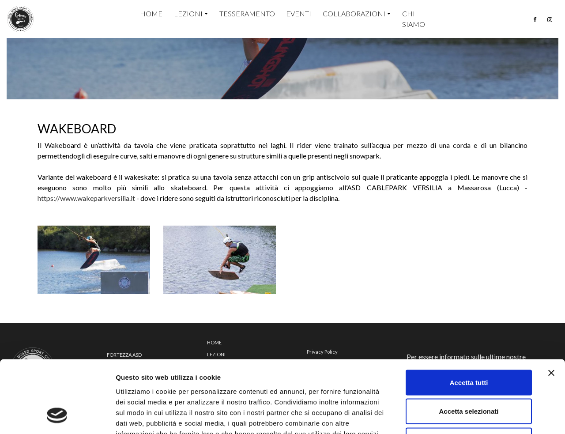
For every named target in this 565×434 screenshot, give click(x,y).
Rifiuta (469, 376)
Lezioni (188, 13)
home (151, 13)
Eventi (298, 13)
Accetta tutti (469, 318)
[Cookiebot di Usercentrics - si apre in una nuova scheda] (57, 416)
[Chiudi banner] (551, 309)
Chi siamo (413, 18)
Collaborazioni (354, 13)
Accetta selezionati (468, 347)
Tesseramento (247, 13)
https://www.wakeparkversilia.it (86, 198)
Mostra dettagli (464, 416)
